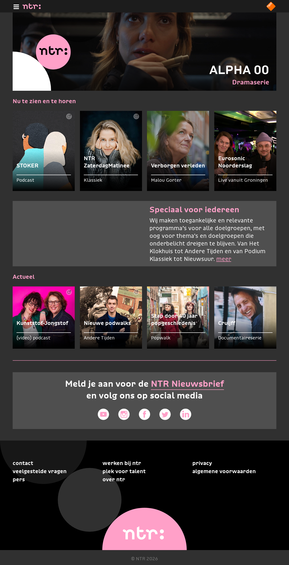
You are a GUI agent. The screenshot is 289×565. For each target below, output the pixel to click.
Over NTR (114, 479)
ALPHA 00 (239, 70)
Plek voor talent (124, 471)
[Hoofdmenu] (15, 6)
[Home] (32, 7)
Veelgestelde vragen (40, 471)
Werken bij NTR (122, 463)
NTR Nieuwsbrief (187, 383)
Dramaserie (250, 82)
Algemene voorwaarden (224, 471)
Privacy (202, 463)
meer (223, 259)
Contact (23, 463)
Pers (19, 479)
